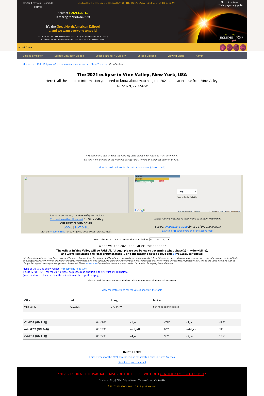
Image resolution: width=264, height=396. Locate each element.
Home (38, 7)
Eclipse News (129, 380)
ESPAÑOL (26, 3)
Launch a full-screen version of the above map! (187, 230)
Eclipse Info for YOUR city (111, 55)
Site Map (103, 380)
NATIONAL (82, 227)
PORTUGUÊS (48, 3)
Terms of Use (145, 380)
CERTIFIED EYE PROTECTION (182, 374)
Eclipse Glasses (147, 55)
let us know (91, 263)
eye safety (71, 39)
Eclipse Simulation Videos (69, 55)
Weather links (57, 231)
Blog (112, 380)
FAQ (119, 380)
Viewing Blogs (176, 55)
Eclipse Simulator (33, 55)
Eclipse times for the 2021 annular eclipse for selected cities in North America (132, 357)
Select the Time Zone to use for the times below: (121, 239)
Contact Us (159, 380)
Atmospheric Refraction (74, 268)
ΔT (174, 254)
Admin (199, 55)
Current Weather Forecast (66, 219)
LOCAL (68, 227)
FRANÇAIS (37, 3)
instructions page (176, 226)
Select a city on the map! (132, 362)
